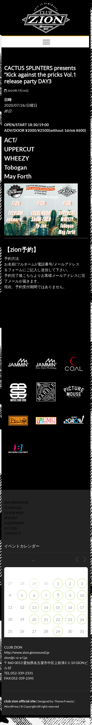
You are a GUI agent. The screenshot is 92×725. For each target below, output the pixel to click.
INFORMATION (16, 502)
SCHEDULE (13, 507)
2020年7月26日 (16, 90)
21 (46, 619)
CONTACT (12, 533)
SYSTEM (10, 518)
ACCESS (10, 528)
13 (34, 607)
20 (34, 619)
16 (70, 607)
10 (82, 595)
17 (82, 607)
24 (82, 619)
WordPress (11, 706)
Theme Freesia (63, 701)
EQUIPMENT (14, 523)
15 (58, 607)
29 (34, 583)
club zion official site (20, 701)
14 (46, 607)
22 (58, 619)
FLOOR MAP (14, 513)
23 (70, 619)
